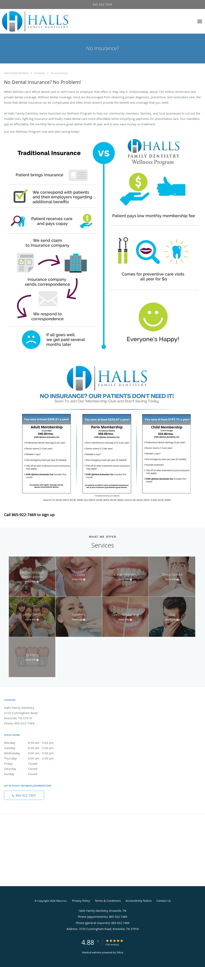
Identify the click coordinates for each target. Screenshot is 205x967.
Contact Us (163, 901)
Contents (40, 73)
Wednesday (33, 753)
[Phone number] (24, 795)
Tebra (120, 952)
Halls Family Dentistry (16, 73)
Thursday (33, 758)
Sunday (33, 773)
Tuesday (33, 747)
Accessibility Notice (139, 901)
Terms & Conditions (108, 901)
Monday (33, 742)
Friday (33, 763)
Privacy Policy (81, 901)
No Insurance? (59, 73)
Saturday (33, 768)
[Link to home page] (34, 21)
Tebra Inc (61, 901)
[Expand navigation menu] (199, 21)
